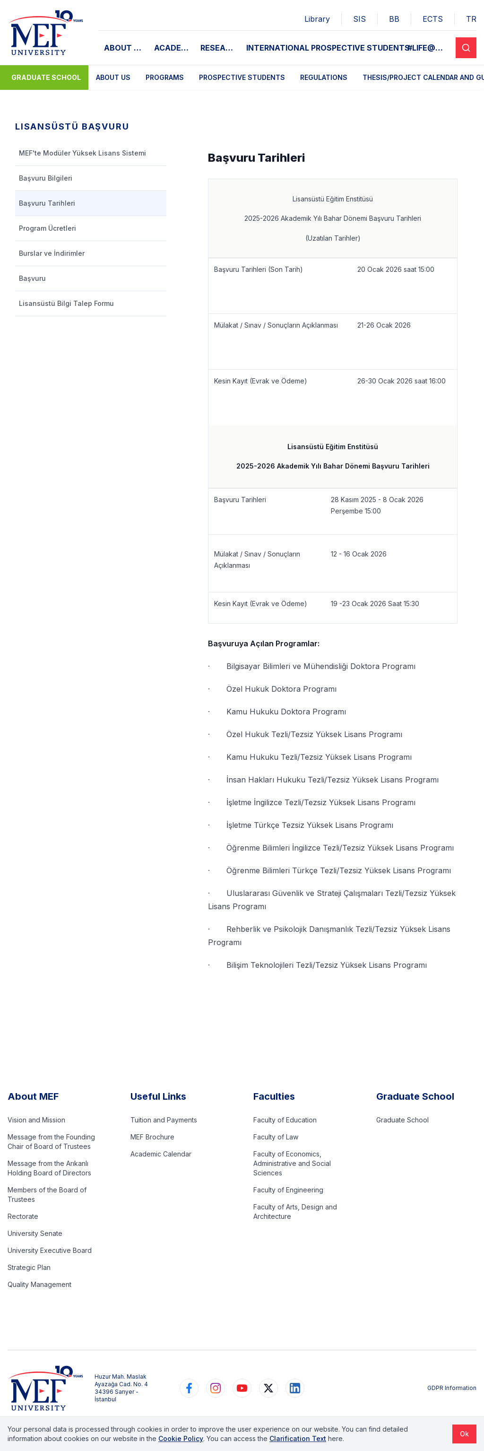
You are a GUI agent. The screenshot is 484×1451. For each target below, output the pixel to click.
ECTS (433, 19)
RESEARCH (220, 47)
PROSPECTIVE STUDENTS (360, 47)
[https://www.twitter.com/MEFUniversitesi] (268, 1388)
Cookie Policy (180, 1438)
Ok (464, 1434)
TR (471, 19)
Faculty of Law (275, 1137)
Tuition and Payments (163, 1120)
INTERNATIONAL (277, 47)
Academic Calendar (160, 1154)
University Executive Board (50, 1250)
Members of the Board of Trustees (47, 1194)
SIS (359, 19)
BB (394, 19)
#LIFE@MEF (428, 47)
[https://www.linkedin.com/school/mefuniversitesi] (294, 1388)
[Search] (466, 47)
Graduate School (46, 77)
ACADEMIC (174, 47)
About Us (113, 77)
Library (317, 19)
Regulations (323, 77)
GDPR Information (451, 1387)
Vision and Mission (36, 1120)
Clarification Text (297, 1438)
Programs (165, 77)
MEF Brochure (152, 1137)
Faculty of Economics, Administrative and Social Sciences (292, 1163)
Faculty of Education (285, 1120)
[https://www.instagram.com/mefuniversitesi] (215, 1388)
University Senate (35, 1233)
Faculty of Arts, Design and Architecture (295, 1211)
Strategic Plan (29, 1267)
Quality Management (39, 1284)
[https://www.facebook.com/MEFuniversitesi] (189, 1388)
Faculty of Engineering (288, 1190)
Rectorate (23, 1216)
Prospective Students (242, 77)
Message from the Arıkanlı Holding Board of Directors (49, 1168)
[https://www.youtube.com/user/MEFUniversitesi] (242, 1388)
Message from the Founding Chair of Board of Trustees (51, 1141)
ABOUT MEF (126, 47)
